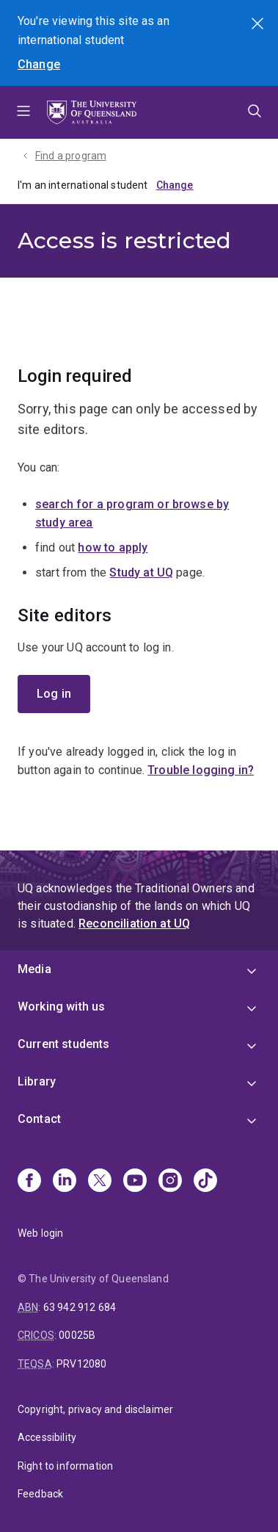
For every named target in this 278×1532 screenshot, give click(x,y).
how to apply (112, 547)
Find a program (70, 156)
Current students (64, 1044)
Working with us (61, 1006)
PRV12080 (81, 1364)
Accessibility (47, 1437)
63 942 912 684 (79, 1307)
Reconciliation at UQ (134, 924)
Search (259, 25)
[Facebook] (29, 1181)
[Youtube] (135, 1181)
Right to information (65, 1466)
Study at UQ (141, 572)
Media (34, 969)
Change (39, 64)
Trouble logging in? (200, 770)
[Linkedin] (64, 1181)
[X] (99, 1181)
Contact (39, 1119)
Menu (23, 112)
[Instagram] (170, 1181)
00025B (77, 1335)
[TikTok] (205, 1181)
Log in (54, 694)
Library (37, 1081)
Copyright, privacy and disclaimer (95, 1409)
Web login (40, 1233)
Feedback (40, 1494)
